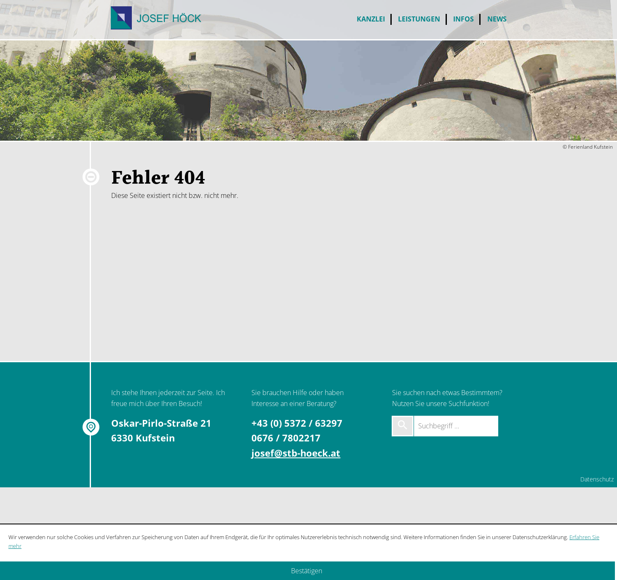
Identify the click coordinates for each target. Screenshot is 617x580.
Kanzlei (371, 19)
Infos (463, 19)
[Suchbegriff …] (456, 426)
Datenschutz (597, 479)
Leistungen (419, 19)
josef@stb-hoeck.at (295, 453)
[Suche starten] (403, 426)
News (497, 19)
